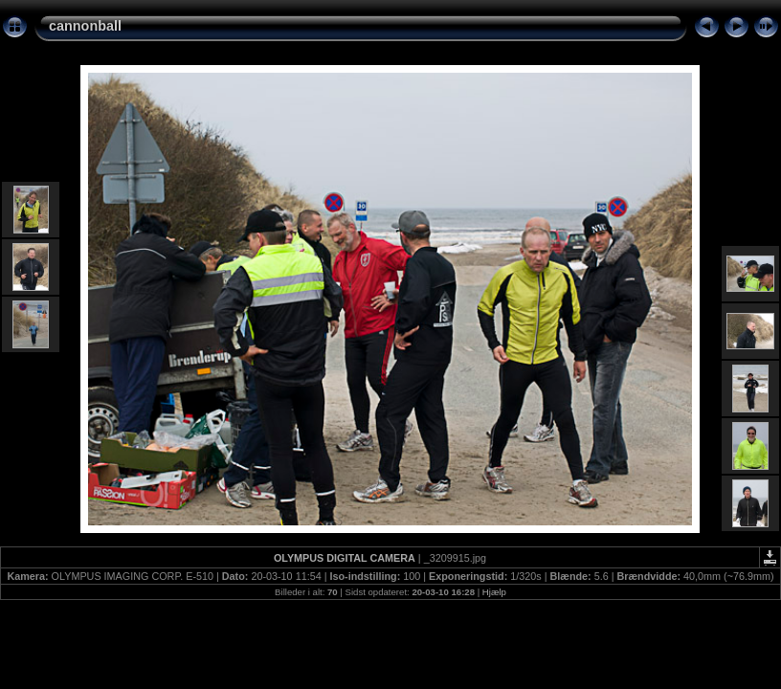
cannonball (85, 25)
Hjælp (494, 592)
